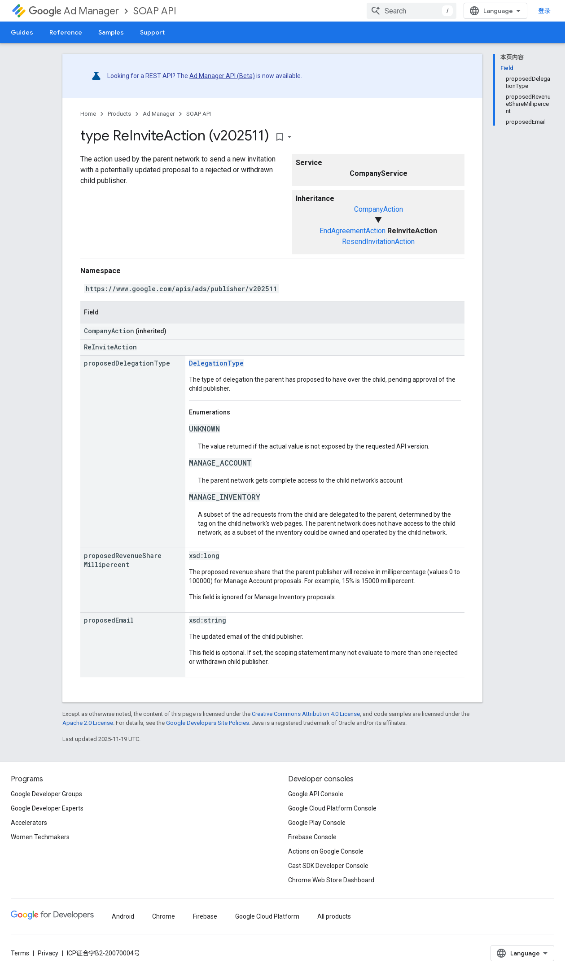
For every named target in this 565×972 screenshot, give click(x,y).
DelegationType (216, 363)
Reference (65, 32)
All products (334, 916)
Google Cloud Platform (267, 916)
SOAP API (154, 11)
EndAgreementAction (352, 231)
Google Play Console (317, 822)
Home (88, 113)
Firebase (205, 916)
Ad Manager (74, 11)
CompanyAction (378, 209)
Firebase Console (312, 837)
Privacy (48, 953)
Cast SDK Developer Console (328, 865)
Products (119, 113)
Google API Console (315, 794)
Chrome (163, 916)
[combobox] (411, 11)
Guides (22, 32)
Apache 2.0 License (87, 722)
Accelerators (29, 822)
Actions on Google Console (326, 851)
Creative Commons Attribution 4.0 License (306, 713)
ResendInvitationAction (378, 241)
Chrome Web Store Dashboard (331, 880)
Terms (20, 953)
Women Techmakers (40, 837)
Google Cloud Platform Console (332, 808)
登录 (544, 10)
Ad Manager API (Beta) (222, 75)
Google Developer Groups (46, 794)
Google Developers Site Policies (207, 722)
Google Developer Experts (47, 808)
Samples (111, 32)
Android (123, 916)
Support (152, 32)
